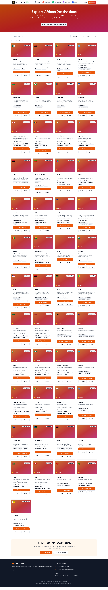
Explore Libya (43, 302)
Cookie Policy (75, 575)
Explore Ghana (87, 227)
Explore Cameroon (65, 112)
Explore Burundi (43, 112)
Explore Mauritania (21, 340)
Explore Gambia (65, 225)
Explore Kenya (65, 259)
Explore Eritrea (65, 187)
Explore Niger (21, 378)
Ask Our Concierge (61, 552)
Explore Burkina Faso (21, 112)
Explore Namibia (87, 341)
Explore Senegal (43, 415)
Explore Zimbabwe (21, 528)
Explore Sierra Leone (65, 416)
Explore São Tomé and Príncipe (21, 416)
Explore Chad (43, 150)
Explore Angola (43, 72)
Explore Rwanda (87, 378)
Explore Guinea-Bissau (43, 265)
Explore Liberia (21, 304)
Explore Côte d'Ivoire (65, 148)
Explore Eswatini (87, 187)
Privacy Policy (58, 575)
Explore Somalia (87, 415)
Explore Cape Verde (86, 112)
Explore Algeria (21, 72)
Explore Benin (65, 73)
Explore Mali (87, 302)
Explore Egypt (21, 187)
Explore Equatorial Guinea (43, 189)
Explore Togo (21, 490)
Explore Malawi (65, 301)
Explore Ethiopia (21, 227)
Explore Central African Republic (21, 148)
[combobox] (78, 36)
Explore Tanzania (87, 449)
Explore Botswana (87, 72)
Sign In (85, 2)
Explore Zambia (86, 488)
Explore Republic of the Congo (65, 378)
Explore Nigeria (43, 378)
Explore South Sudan (43, 452)
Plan (25, 75)
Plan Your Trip (46, 552)
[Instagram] (12, 570)
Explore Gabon (43, 227)
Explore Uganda (65, 490)
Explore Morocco (43, 340)
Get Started (92, 2)
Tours (17, 75)
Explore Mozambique (65, 341)
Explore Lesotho (87, 264)
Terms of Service (66, 575)
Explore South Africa (21, 453)
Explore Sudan (65, 453)
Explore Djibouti (87, 148)
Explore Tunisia (43, 491)
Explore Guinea (21, 264)
